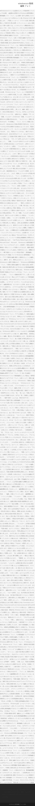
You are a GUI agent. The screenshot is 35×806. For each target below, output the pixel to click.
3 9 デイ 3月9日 (6, 789)
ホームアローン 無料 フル (19, 792)
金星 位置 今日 (16, 794)
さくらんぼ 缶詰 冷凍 (18, 789)
